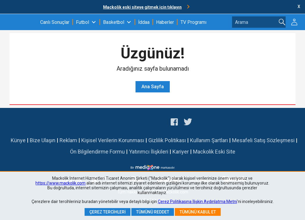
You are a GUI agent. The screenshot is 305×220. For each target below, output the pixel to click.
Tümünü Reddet (152, 212)
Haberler (165, 22)
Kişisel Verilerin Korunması (112, 140)
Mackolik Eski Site (214, 151)
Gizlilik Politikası (167, 140)
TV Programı (193, 22)
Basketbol (113, 22)
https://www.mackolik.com (60, 183)
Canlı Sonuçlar (54, 22)
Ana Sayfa (152, 86)
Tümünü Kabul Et (198, 212)
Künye (18, 140)
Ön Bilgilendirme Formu (97, 151)
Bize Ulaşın (42, 140)
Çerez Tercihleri (107, 212)
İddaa (144, 22)
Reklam (68, 140)
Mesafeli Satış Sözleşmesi (263, 140)
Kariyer (180, 151)
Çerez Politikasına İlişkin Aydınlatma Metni (197, 201)
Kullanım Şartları (209, 140)
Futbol (82, 22)
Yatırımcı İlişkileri (148, 151)
